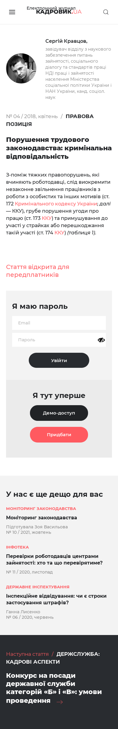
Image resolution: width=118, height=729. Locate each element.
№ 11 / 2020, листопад (29, 572)
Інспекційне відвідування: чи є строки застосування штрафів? (56, 599)
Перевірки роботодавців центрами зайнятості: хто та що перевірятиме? (54, 559)
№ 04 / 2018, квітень (32, 116)
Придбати (59, 434)
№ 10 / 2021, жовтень (28, 532)
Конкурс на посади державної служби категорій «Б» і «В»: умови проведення (54, 688)
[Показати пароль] (101, 340)
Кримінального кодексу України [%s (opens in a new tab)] (56, 204)
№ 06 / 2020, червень (30, 617)
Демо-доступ (59, 413)
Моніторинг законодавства (41, 518)
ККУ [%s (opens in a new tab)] (47, 218)
